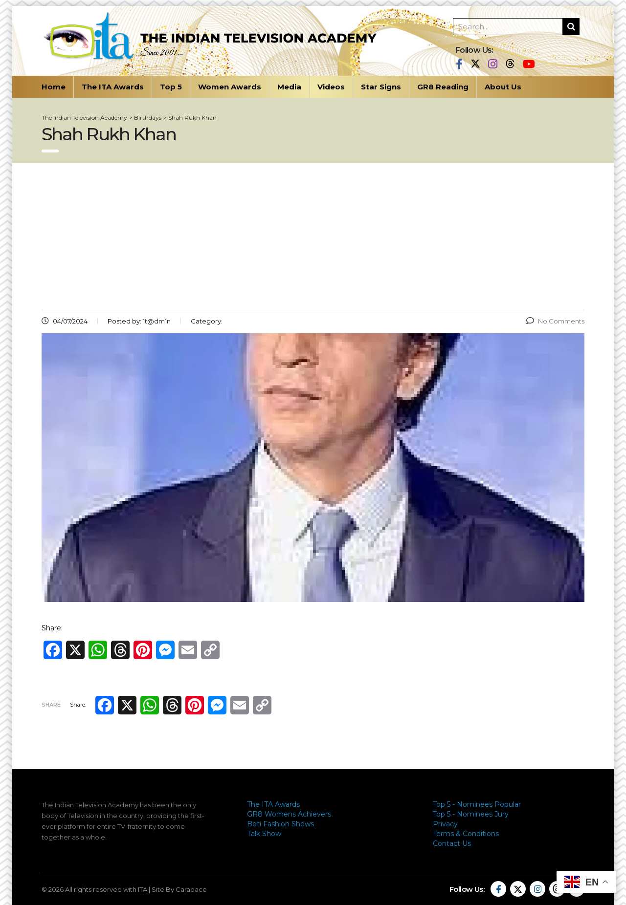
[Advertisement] (313, 236)
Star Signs (381, 86)
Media (289, 86)
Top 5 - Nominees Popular (477, 804)
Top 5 (171, 86)
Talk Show (264, 833)
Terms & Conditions (466, 833)
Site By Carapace (179, 889)
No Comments (555, 321)
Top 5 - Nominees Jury (471, 814)
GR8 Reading (443, 86)
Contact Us (452, 843)
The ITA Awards (113, 86)
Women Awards (229, 86)
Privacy (445, 823)
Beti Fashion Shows (280, 823)
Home (54, 86)
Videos (331, 86)
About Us (503, 86)
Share (51, 704)
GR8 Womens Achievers (289, 814)
